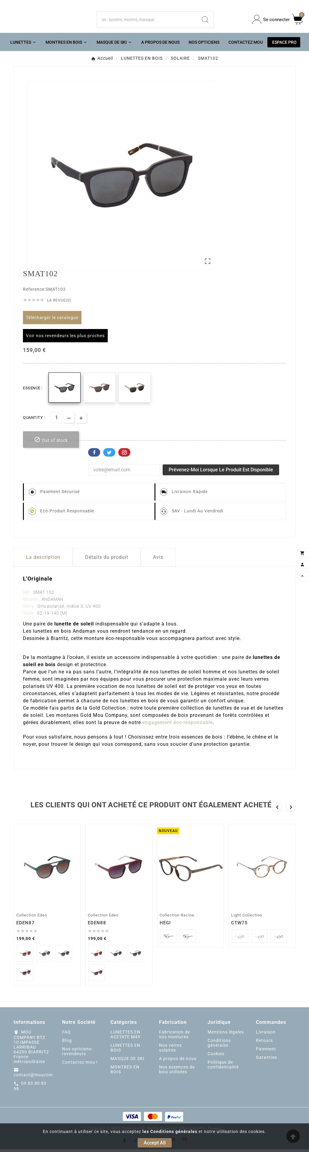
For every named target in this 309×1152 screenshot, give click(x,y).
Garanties (266, 1060)
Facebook (94, 455)
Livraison (266, 1035)
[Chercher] (147, 21)
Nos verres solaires (170, 1050)
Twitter (109, 455)
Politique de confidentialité (223, 1067)
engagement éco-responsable (177, 725)
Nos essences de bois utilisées (177, 1072)
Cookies (216, 1056)
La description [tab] (43, 560)
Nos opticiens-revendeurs (77, 1054)
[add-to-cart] (51, 442)
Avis (158, 560)
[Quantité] (56, 420)
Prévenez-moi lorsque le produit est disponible (221, 473)
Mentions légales (226, 1035)
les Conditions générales (169, 1131)
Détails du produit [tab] (106, 560)
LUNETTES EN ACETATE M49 (125, 1037)
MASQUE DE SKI (127, 1061)
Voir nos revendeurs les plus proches (65, 338)
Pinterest (124, 455)
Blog (67, 1043)
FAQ (66, 1035)
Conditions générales (219, 1046)
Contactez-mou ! (80, 1065)
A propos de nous (177, 1061)
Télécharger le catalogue (52, 320)
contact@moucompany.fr (41, 1077)
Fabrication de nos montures (174, 1037)
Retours (264, 1043)
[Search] (205, 20)
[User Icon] (271, 21)
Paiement (266, 1051)
